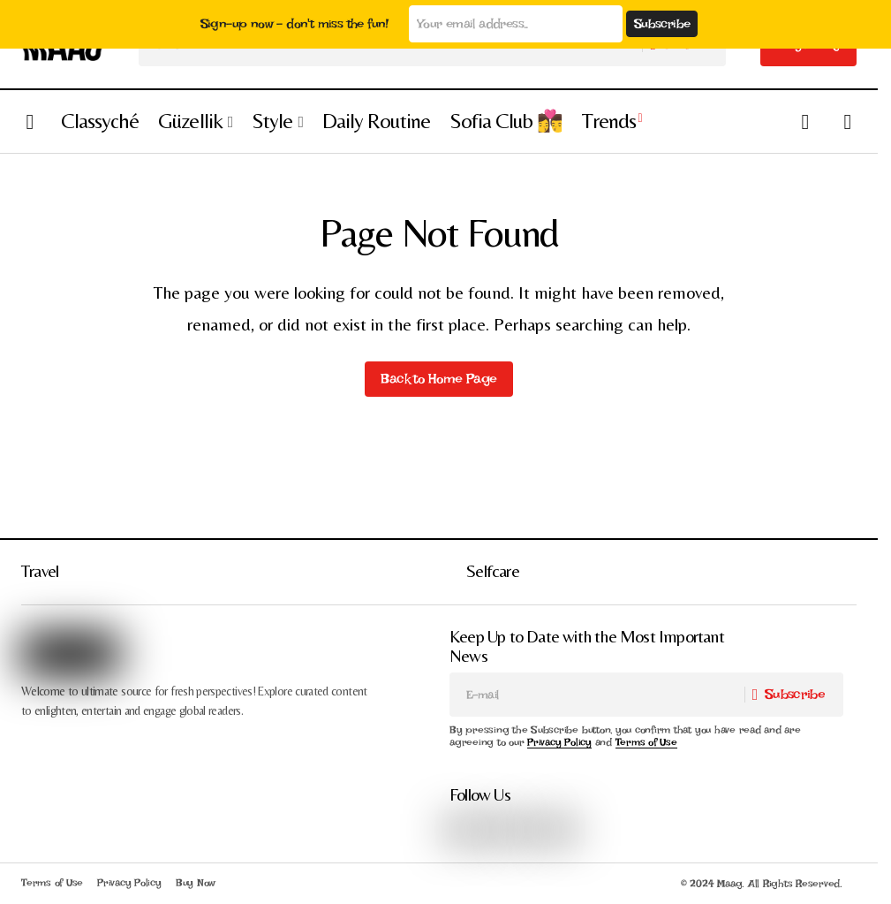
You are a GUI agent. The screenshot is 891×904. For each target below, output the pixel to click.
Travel (39, 570)
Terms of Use (646, 742)
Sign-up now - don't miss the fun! (295, 24)
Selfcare (492, 570)
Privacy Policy (559, 742)
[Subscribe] (793, 694)
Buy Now (195, 883)
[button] (30, 121)
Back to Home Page (438, 378)
